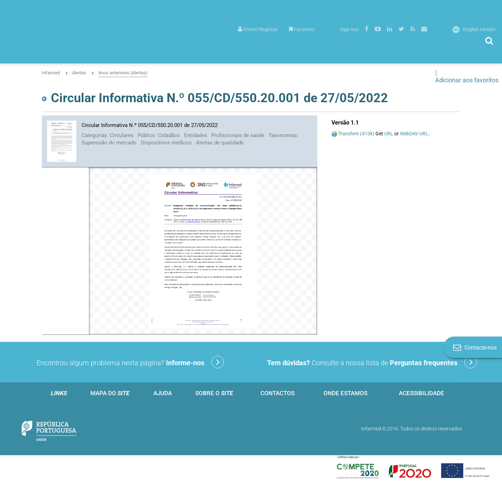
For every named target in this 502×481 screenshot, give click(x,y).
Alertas (79, 72)
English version (473, 29)
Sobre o (214, 393)
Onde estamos (345, 393)
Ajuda (162, 393)
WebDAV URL (414, 133)
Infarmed (51, 72)
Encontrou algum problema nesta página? (130, 362)
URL (388, 133)
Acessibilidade (421, 393)
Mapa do (109, 393)
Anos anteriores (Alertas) (122, 72)
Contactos (277, 393)
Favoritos (301, 29)
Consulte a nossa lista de (372, 362)
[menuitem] (257, 29)
